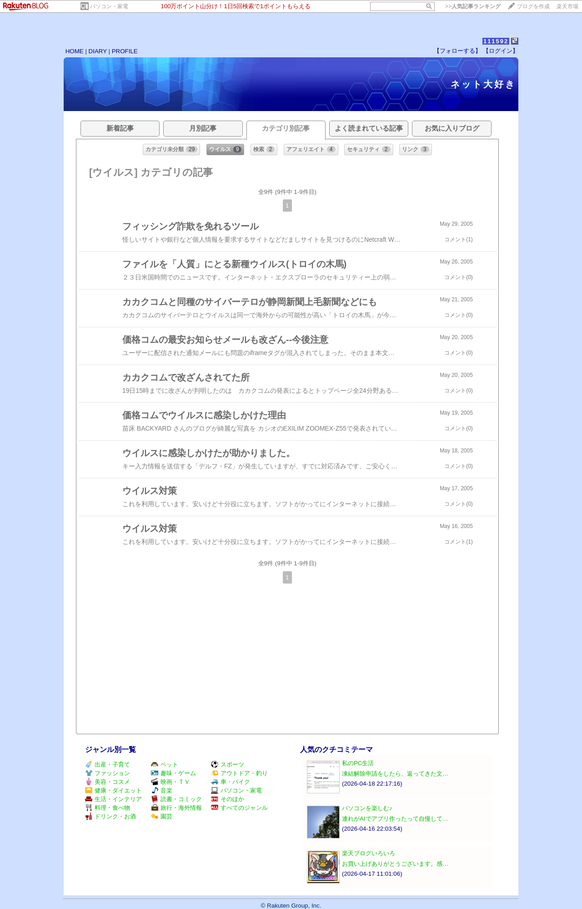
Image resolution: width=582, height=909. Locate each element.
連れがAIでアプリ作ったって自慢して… (395, 818)
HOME (74, 51)
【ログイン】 (500, 50)
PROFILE (125, 51)
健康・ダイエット (113, 790)
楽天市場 (567, 6)
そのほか (227, 799)
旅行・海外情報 (176, 807)
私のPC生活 (358, 763)
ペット (164, 764)
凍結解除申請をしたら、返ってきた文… (395, 773)
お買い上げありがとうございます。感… (395, 863)
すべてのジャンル (239, 807)
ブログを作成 (533, 6)
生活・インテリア (113, 799)
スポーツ (227, 764)
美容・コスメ (107, 781)
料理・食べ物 (107, 807)
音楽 (161, 790)
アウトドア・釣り (239, 773)
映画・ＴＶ (170, 781)
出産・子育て (107, 764)
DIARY (98, 51)
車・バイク (230, 781)
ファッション (107, 773)
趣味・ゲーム (173, 773)
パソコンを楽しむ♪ (367, 808)
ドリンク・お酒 (110, 816)
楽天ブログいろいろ (368, 853)
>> (473, 6)
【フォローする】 (457, 50)
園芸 (161, 816)
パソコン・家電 (109, 6)
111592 (495, 41)
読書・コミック (176, 799)
